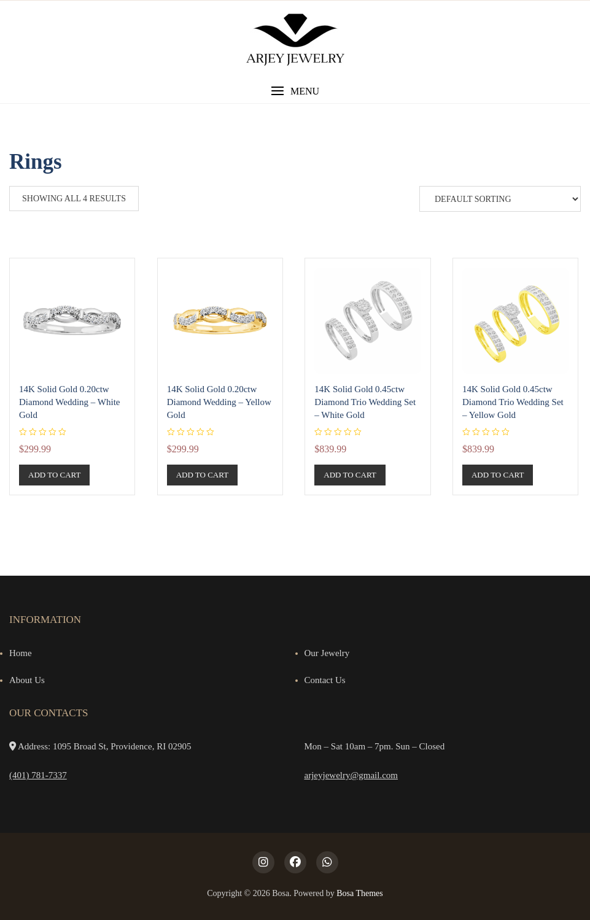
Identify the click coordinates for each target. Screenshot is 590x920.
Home (20, 653)
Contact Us (325, 680)
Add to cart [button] (54, 474)
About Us (27, 680)
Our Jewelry (327, 653)
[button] (295, 91)
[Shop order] (500, 199)
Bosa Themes (359, 893)
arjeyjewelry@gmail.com (351, 775)
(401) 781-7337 (38, 775)
